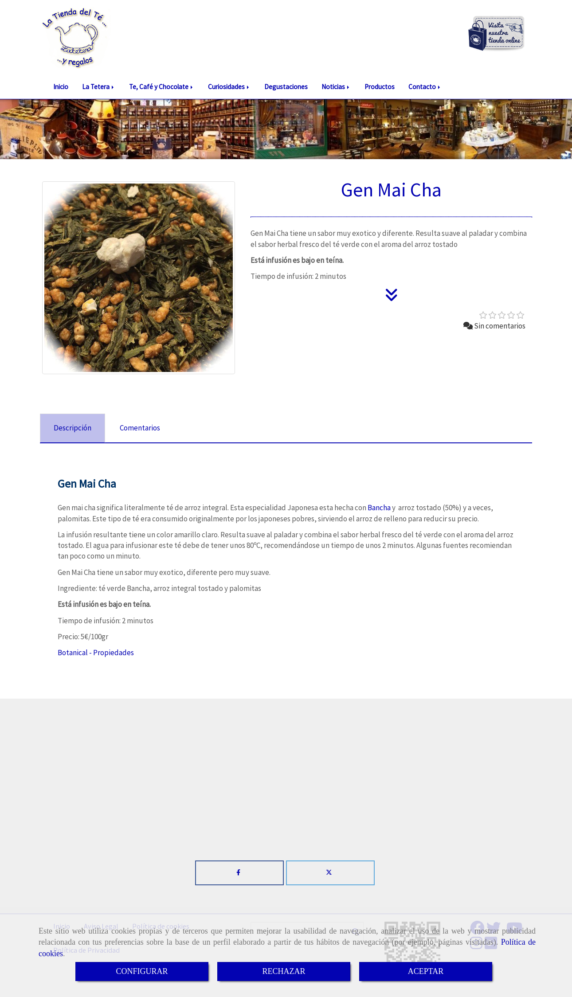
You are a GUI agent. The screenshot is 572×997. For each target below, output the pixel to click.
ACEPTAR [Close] (426, 971)
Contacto (425, 86)
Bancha (379, 507)
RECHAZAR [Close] (283, 971)
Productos (379, 86)
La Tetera (98, 86)
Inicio (60, 86)
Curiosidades (229, 86)
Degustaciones (286, 86)
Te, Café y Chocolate (161, 86)
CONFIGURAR (142, 971)
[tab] (72, 428)
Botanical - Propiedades (96, 652)
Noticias (336, 86)
